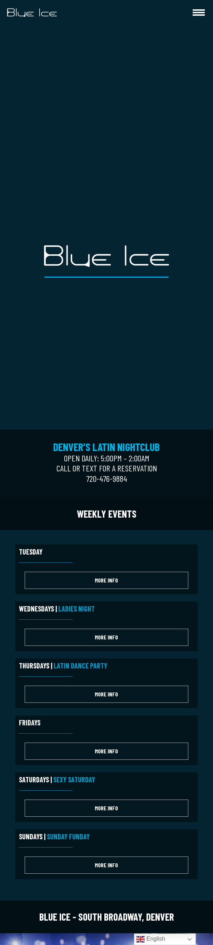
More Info (106, 580)
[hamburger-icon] (199, 12)
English (150, 939)
